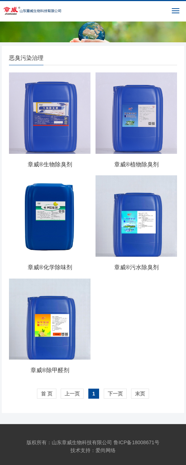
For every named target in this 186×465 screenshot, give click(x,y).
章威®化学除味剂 (50, 267)
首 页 (46, 394)
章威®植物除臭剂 (136, 164)
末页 (140, 394)
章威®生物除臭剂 (50, 164)
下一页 (115, 394)
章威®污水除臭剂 (136, 267)
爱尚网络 (106, 450)
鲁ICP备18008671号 (136, 442)
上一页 (72, 394)
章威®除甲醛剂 (50, 370)
